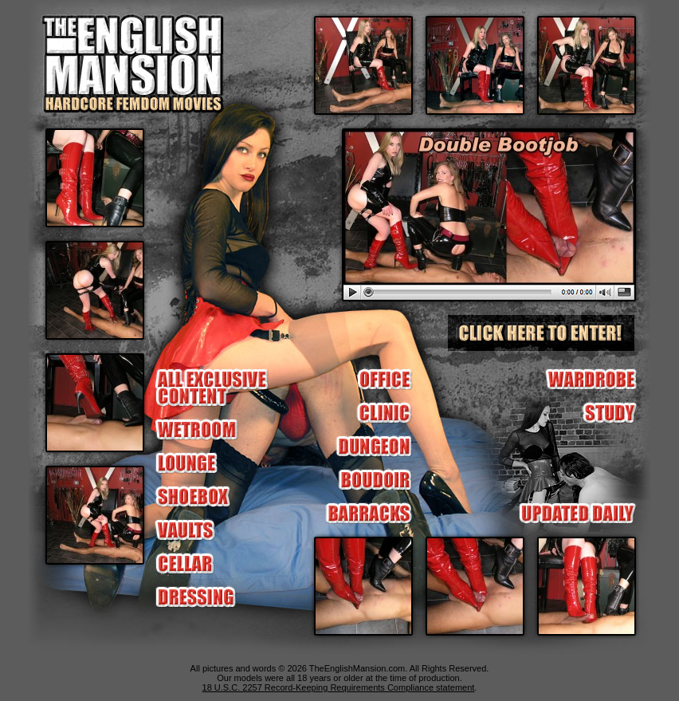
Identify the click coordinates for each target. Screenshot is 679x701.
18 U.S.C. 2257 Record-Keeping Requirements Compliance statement (338, 687)
